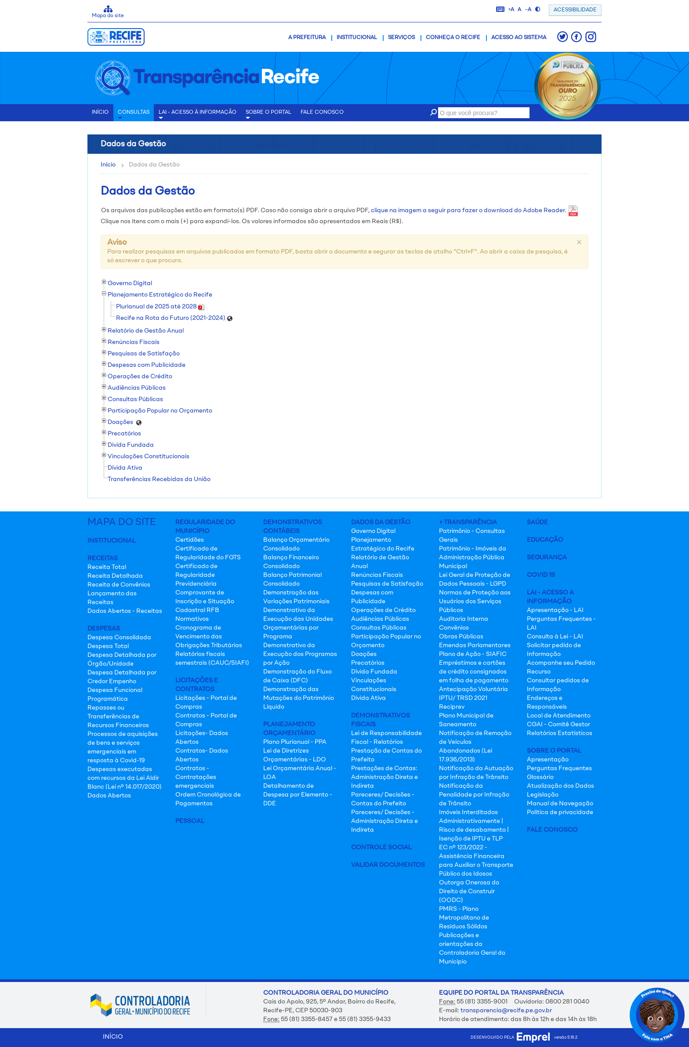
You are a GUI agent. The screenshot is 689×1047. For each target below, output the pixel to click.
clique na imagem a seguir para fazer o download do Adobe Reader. (475, 210)
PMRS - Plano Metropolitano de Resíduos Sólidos (464, 918)
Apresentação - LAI (555, 610)
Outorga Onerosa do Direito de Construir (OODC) (469, 891)
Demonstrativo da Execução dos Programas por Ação (300, 654)
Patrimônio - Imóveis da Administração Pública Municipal (472, 557)
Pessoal (189, 821)
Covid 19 (541, 575)
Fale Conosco (552, 830)
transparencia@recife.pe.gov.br (506, 1010)
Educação (545, 540)
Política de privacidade (560, 812)
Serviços (401, 37)
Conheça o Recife (453, 37)
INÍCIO (100, 112)
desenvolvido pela (510, 1038)
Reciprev (451, 707)
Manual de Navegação (560, 804)
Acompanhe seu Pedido (561, 663)
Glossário (540, 777)
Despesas (103, 629)
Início (108, 165)
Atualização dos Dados (560, 786)
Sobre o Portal (268, 115)
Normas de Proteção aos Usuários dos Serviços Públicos (475, 601)
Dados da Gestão (380, 522)
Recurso (539, 672)
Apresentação (548, 760)
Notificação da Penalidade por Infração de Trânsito (474, 795)
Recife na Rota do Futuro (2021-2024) (174, 318)
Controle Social (381, 847)
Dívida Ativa (125, 468)
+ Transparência (468, 522)
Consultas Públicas (378, 628)
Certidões (189, 540)
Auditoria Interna (463, 619)
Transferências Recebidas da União (159, 479)
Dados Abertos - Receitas (124, 611)
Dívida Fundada (374, 672)
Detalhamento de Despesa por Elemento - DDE (297, 795)
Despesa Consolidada (119, 637)
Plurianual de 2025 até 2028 (160, 307)
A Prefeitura (307, 37)
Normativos (192, 619)
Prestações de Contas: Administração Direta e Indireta (384, 777)
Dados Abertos (109, 796)
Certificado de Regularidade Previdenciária (196, 575)
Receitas (102, 558)
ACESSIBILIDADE (575, 10)
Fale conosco (322, 112)
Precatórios (367, 663)
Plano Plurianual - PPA (294, 742)
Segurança (547, 557)
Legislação (542, 795)
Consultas (133, 115)
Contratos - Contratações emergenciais (195, 777)
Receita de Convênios (118, 585)
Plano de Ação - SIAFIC (473, 654)
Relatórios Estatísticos (559, 733)
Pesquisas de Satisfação (387, 584)
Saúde (537, 522)
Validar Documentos (388, 865)
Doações (364, 654)
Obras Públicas (461, 637)
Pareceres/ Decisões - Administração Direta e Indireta (384, 821)
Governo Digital (373, 531)
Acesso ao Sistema (518, 37)
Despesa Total (108, 646)
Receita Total (106, 567)
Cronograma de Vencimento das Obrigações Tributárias (208, 636)
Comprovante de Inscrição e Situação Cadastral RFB (204, 601)
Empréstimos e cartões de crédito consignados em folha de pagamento (473, 672)
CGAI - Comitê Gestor (558, 724)
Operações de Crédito (383, 610)
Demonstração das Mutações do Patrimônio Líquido (298, 698)
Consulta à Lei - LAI (555, 637)
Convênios (454, 628)
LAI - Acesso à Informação (197, 115)
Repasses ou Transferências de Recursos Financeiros (118, 716)
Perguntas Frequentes (559, 768)
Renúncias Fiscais (377, 575)
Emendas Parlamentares (475, 645)
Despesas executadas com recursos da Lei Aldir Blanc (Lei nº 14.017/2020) (124, 778)
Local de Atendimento (559, 716)
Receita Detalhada (115, 576)
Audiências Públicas (380, 619)
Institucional (357, 37)
